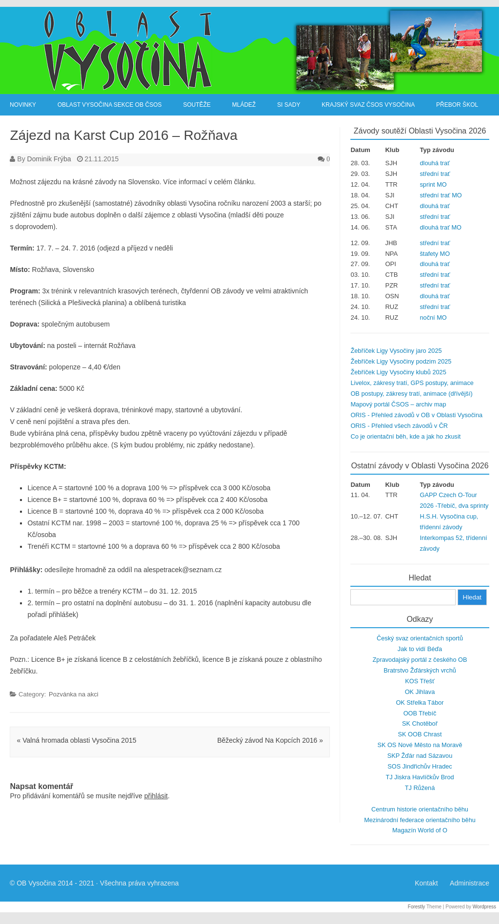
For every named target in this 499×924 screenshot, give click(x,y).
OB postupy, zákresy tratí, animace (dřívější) (411, 393)
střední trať (435, 173)
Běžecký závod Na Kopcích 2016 (270, 740)
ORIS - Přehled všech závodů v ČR (399, 425)
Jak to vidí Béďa (420, 649)
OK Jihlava (420, 691)
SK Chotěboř (420, 723)
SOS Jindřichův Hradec (419, 766)
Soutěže (197, 104)
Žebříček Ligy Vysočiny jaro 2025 (395, 350)
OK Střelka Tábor (419, 702)
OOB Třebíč (420, 713)
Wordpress (484, 906)
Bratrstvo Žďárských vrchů (420, 670)
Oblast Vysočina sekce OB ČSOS (110, 104)
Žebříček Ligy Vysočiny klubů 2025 (398, 372)
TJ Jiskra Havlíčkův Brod (419, 777)
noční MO (433, 317)
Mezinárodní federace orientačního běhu (420, 820)
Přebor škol (457, 104)
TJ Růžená (420, 787)
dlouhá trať (435, 163)
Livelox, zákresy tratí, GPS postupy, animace (411, 382)
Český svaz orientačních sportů (420, 638)
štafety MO (435, 253)
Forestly (416, 906)
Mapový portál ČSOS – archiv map (398, 404)
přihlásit (156, 796)
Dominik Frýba (49, 159)
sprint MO (433, 184)
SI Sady (288, 104)
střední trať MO (441, 195)
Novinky (23, 104)
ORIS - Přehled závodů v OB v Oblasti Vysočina (416, 415)
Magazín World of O (419, 830)
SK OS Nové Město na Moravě (419, 745)
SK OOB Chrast (420, 734)
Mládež (244, 104)
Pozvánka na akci (73, 694)
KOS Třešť (419, 681)
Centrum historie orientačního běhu (419, 809)
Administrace (469, 883)
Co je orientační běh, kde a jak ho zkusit (405, 436)
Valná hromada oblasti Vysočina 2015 (76, 740)
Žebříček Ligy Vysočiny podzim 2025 (400, 361)
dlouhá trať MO (440, 227)
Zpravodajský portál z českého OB (420, 659)
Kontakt (426, 883)
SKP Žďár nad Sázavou (420, 755)
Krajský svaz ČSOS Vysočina (368, 104)
